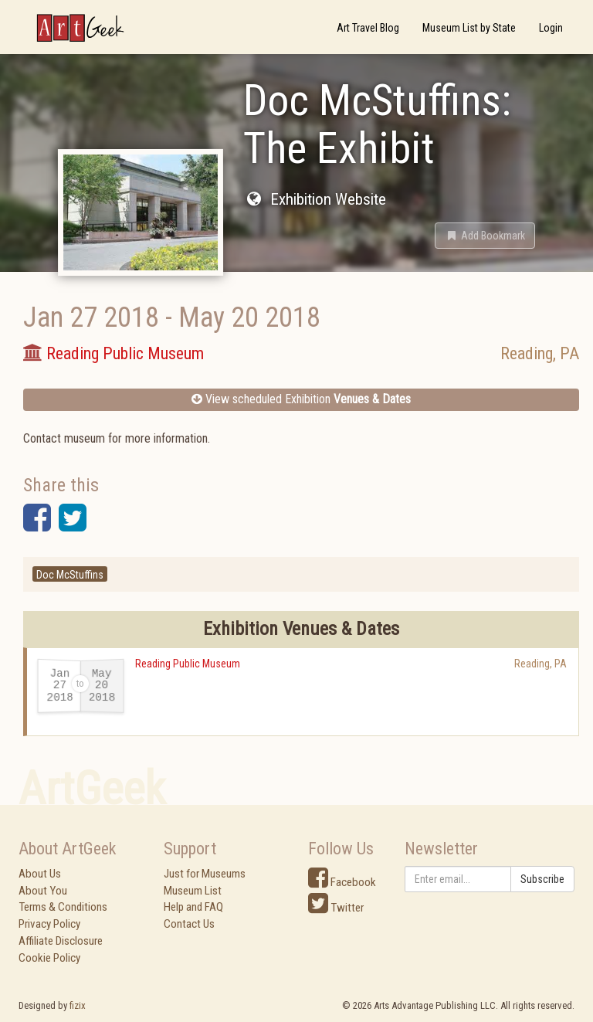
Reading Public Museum (187, 663)
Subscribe (542, 879)
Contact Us (189, 924)
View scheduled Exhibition (301, 399)
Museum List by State (469, 28)
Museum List (193, 891)
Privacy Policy (49, 924)
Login (551, 28)
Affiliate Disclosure (61, 941)
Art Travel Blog (368, 28)
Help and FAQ (193, 907)
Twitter (336, 908)
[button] (485, 235)
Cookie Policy (49, 958)
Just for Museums (205, 874)
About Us (40, 874)
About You (43, 891)
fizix (77, 1005)
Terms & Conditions (63, 907)
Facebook (342, 882)
